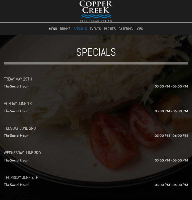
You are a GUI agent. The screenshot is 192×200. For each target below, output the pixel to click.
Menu (53, 28)
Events (95, 28)
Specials (80, 28)
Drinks (65, 28)
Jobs (139, 28)
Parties (110, 28)
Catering (126, 28)
